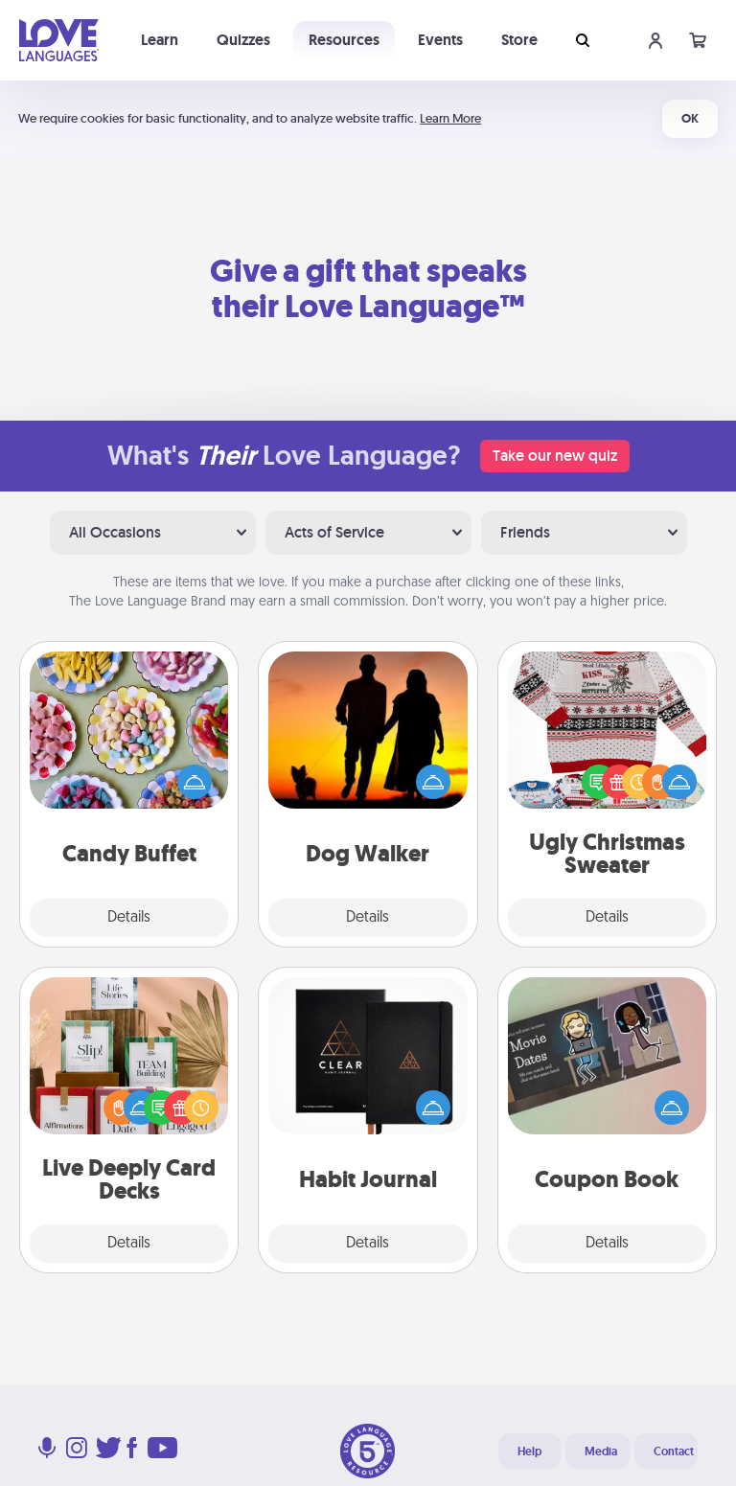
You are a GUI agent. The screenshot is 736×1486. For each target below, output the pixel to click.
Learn (159, 40)
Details (128, 918)
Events (440, 40)
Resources (344, 40)
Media (601, 1451)
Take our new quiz (555, 456)
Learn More (450, 118)
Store (519, 40)
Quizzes (243, 40)
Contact (674, 1451)
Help (529, 1451)
